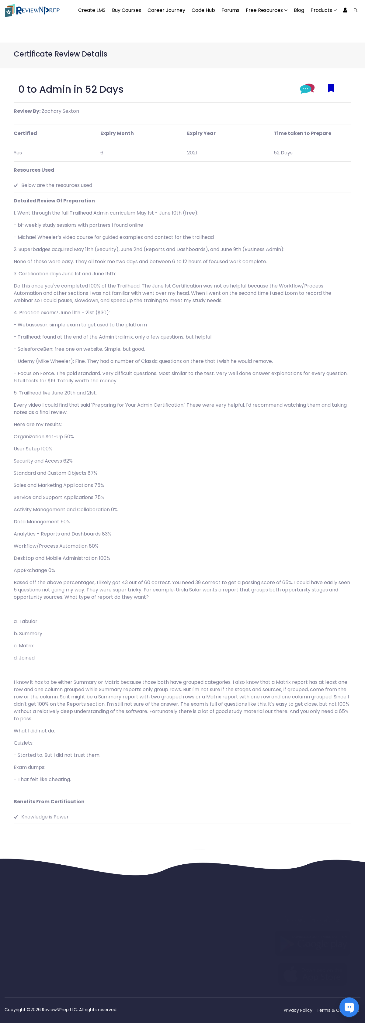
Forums (230, 10)
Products (321, 10)
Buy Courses (126, 10)
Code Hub (203, 10)
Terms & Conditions (338, 1010)
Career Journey (166, 10)
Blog (299, 10)
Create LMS (92, 10)
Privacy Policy (298, 1010)
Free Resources (264, 10)
